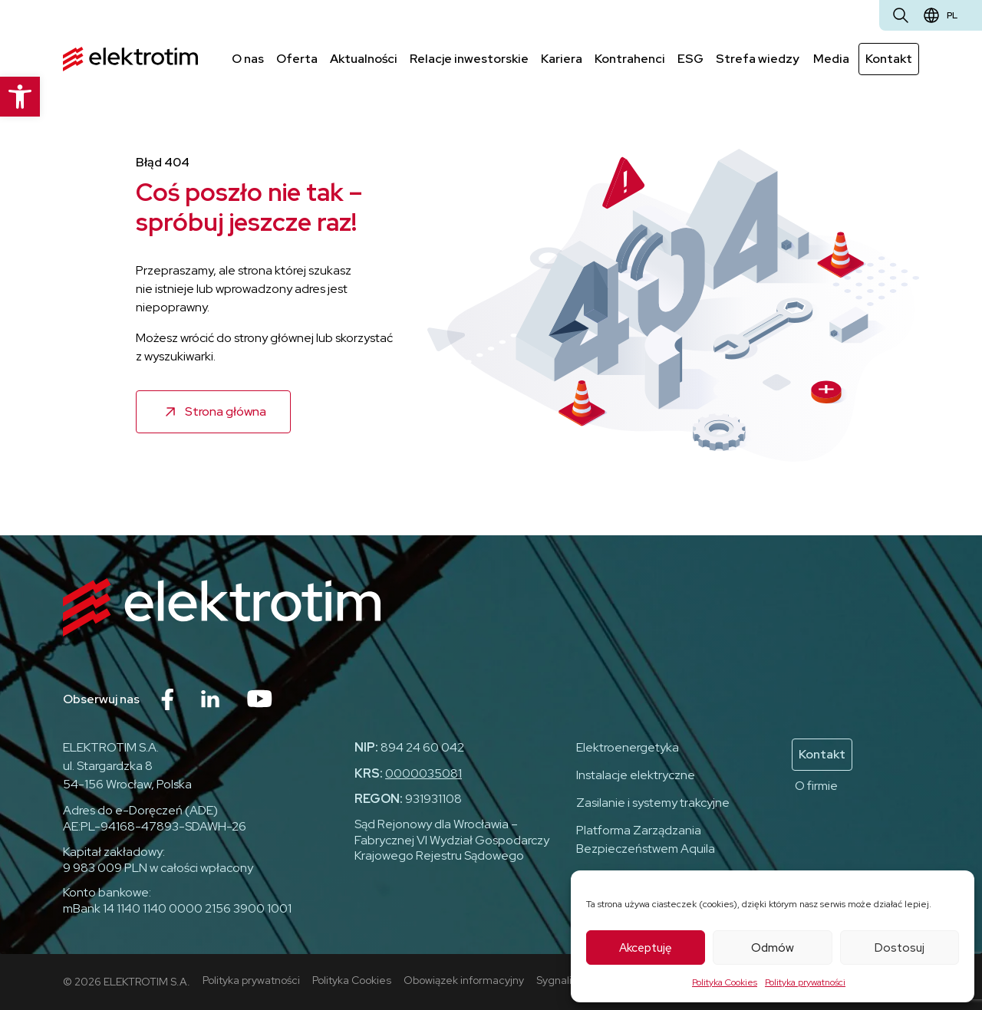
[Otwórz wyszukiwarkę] (900, 15)
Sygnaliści (560, 980)
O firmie (816, 786)
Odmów (772, 948)
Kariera (561, 59)
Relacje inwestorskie (469, 59)
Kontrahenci (630, 59)
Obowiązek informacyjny (464, 980)
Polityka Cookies (724, 982)
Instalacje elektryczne (635, 775)
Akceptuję (645, 948)
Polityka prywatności (805, 982)
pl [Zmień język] (952, 15)
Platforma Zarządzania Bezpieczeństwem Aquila (645, 839)
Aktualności (363, 59)
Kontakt (888, 59)
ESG (690, 59)
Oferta (297, 59)
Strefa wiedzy (757, 59)
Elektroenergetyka (627, 747)
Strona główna (225, 411)
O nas (248, 59)
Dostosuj (899, 948)
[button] (20, 97)
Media (831, 59)
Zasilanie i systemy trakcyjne (653, 803)
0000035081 (423, 773)
